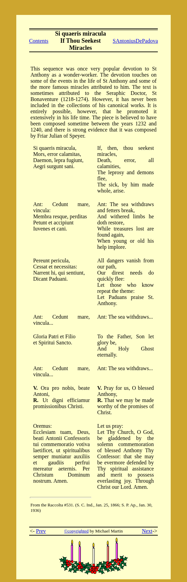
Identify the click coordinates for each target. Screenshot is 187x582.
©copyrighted (76, 531)
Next (147, 531)
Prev (41, 531)
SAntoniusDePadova (135, 41)
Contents (39, 41)
